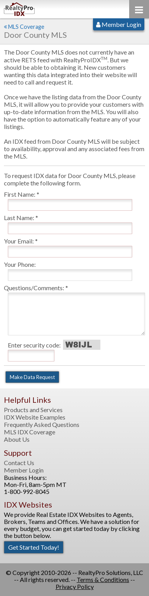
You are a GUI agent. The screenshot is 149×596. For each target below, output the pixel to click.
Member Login (118, 24)
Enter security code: (34, 345)
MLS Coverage (26, 26)
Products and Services (33, 409)
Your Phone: (20, 264)
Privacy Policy (75, 586)
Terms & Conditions (103, 579)
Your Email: (19, 241)
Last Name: (19, 217)
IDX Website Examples (34, 417)
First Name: (19, 194)
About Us (17, 439)
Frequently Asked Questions (41, 424)
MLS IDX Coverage (29, 432)
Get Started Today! (33, 547)
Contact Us (19, 462)
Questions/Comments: (34, 287)
